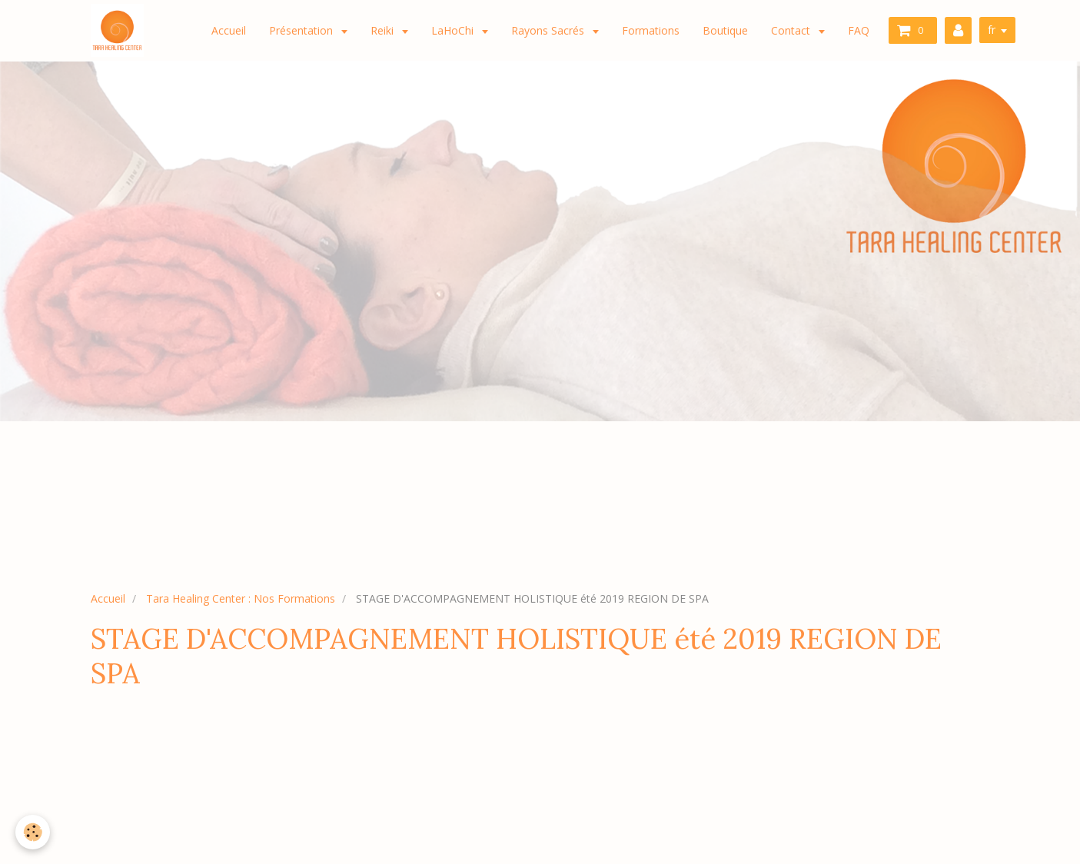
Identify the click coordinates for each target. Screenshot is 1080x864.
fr (991, 29)
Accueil (228, 30)
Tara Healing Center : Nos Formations (240, 598)
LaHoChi (454, 30)
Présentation (302, 30)
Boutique (725, 30)
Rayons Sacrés (549, 30)
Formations (651, 30)
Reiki (384, 30)
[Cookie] (32, 832)
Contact (792, 30)
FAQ (858, 30)
